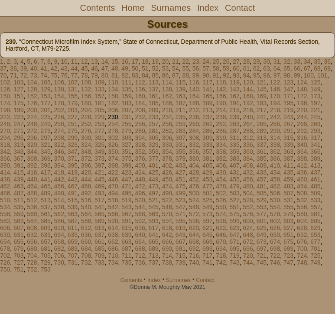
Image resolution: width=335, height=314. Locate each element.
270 (5, 130)
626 (275, 227)
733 (99, 262)
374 (113, 158)
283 (180, 130)
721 (262, 255)
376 (140, 158)
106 (59, 82)
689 (154, 248)
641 (154, 234)
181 (99, 103)
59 (226, 68)
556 (302, 207)
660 (86, 241)
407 (234, 165)
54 (175, 68)
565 (99, 213)
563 (73, 213)
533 (315, 200)
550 (221, 207)
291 (288, 130)
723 (288, 255)
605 (315, 220)
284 (194, 130)
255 (126, 123)
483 (288, 186)
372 (86, 158)
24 (205, 61)
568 (140, 213)
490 (59, 193)
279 (126, 130)
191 (234, 103)
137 (154, 89)
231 (126, 116)
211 (180, 110)
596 (194, 220)
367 (18, 158)
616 (140, 227)
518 (113, 200)
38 (13, 68)
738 (167, 262)
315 (288, 137)
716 (194, 255)
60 (236, 68)
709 (99, 255)
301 (99, 137)
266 (275, 123)
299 (73, 137)
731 (73, 262)
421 (99, 172)
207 (126, 110)
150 (5, 96)
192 (248, 103)
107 (73, 82)
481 (262, 186)
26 (226, 61)
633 (45, 234)
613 (99, 227)
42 (54, 68)
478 (221, 186)
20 (165, 61)
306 (167, 137)
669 (207, 241)
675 (288, 241)
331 (180, 144)
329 (154, 144)
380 (194, 158)
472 (140, 186)
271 (18, 130)
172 (302, 96)
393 (45, 165)
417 (45, 172)
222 (5, 116)
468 (86, 186)
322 (59, 144)
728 (32, 262)
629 (315, 227)
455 (234, 179)
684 (86, 248)
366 (5, 158)
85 (155, 75)
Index (207, 8)
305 (154, 137)
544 (140, 207)
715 (180, 255)
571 (180, 213)
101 (322, 75)
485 (315, 186)
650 (275, 234)
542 (113, 207)
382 (221, 158)
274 (59, 130)
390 (5, 165)
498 (167, 193)
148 (302, 89)
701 (315, 248)
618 (167, 227)
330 (167, 144)
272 (32, 130)
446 (113, 179)
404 (194, 165)
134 (113, 89)
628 (302, 227)
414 (5, 172)
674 (275, 241)
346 (59, 151)
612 (86, 227)
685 (99, 248)
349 (99, 151)
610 (59, 227)
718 (221, 255)
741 (207, 262)
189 (207, 103)
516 (86, 200)
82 (124, 75)
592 (140, 220)
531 (288, 200)
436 (302, 172)
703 (18, 255)
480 (248, 186)
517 (99, 200)
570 (167, 213)
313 (262, 137)
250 (59, 123)
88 (185, 75)
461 (315, 179)
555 (288, 207)
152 (32, 96)
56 (195, 68)
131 (73, 89)
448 (140, 179)
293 (315, 130)
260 (194, 123)
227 (73, 116)
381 (207, 158)
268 (302, 123)
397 (99, 165)
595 (180, 220)
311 (234, 137)
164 (194, 96)
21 (175, 61)
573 (207, 213)
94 (246, 75)
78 (84, 75)
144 (248, 89)
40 (33, 68)
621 (207, 227)
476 (194, 186)
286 (221, 130)
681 (45, 248)
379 (180, 158)
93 (236, 75)
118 (221, 82)
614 (113, 227)
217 (262, 110)
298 (59, 137)
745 (262, 262)
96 (266, 75)
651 (288, 234)
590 (113, 220)
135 (126, 89)
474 (167, 186)
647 (234, 234)
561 (45, 213)
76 (64, 75)
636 (86, 234)
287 (234, 130)
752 (32, 269)
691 (180, 248)
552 (248, 207)
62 (256, 68)
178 (59, 103)
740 (194, 262)
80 (104, 75)
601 (262, 220)
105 (45, 82)
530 (275, 200)
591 (126, 220)
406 (221, 165)
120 (248, 82)
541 (99, 207)
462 (5, 186)
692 (194, 248)
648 (248, 234)
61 (246, 68)
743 (234, 262)
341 (315, 144)
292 (302, 130)
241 (262, 116)
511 (18, 200)
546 (167, 207)
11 (74, 61)
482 (275, 186)
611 (73, 227)
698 (275, 248)
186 (167, 103)
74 (43, 75)
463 (18, 186)
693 (207, 248)
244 (302, 116)
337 (262, 144)
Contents (97, 8)
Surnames (171, 8)
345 (45, 151)
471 (126, 186)
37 (3, 68)
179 (73, 103)
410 (275, 165)
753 (45, 269)
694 (221, 248)
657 (45, 241)
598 (221, 220)
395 (73, 165)
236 (194, 116)
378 (167, 158)
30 (266, 61)
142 (221, 89)
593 (154, 220)
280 (140, 130)
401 (154, 165)
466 (59, 186)
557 (315, 207)
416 (32, 172)
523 (180, 200)
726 (5, 262)
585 (45, 220)
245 (315, 116)
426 (167, 172)
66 (296, 68)
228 (86, 116)
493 (99, 193)
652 (302, 234)
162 (167, 96)
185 (154, 103)
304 (140, 137)
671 (234, 241)
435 (288, 172)
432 (248, 172)
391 (18, 165)
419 (73, 172)
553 (262, 207)
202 (59, 110)
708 (86, 255)
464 (32, 186)
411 (288, 165)
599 (234, 220)
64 (276, 68)
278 (113, 130)
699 (288, 248)
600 (248, 220)
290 (275, 130)
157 (99, 96)
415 (18, 172)
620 (194, 227)
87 (175, 75)
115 (180, 82)
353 (154, 151)
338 (275, 144)
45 (84, 68)
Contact (240, 8)
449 (154, 179)
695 (234, 248)
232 (140, 116)
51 (145, 68)
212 (194, 110)
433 (262, 172)
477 (207, 186)
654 (5, 241)
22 (185, 61)
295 (18, 137)
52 (155, 68)
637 (99, 234)
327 (126, 144)
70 (3, 75)
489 (45, 193)
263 (234, 123)
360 (248, 151)
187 (180, 103)
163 (180, 96)
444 (86, 179)
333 (207, 144)
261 (207, 123)
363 (288, 151)
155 (73, 96)
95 (256, 75)
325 (99, 144)
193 (262, 103)
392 (32, 165)
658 (59, 241)
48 (114, 68)
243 (288, 116)
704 (32, 255)
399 (126, 165)
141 (207, 89)
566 (113, 213)
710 (113, 255)
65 (286, 68)
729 (45, 262)
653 (315, 234)
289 (262, 130)
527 (234, 200)
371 (73, 158)
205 (99, 110)
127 (18, 89)
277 (99, 130)
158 (113, 96)
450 (167, 179)
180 (86, 103)
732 (86, 262)
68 (317, 68)
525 (207, 200)
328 (140, 144)
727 (18, 262)
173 (315, 96)
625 (262, 227)
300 (86, 137)
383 (234, 158)
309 (207, 137)
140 (194, 89)
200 (32, 110)
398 (113, 165)
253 (99, 123)
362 (275, 151)
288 (248, 130)
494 (113, 193)
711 (126, 255)
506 (275, 193)
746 (275, 262)
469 (99, 186)
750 (5, 269)
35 (317, 61)
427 (180, 172)
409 (262, 165)
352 (140, 151)
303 (126, 137)
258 (167, 123)
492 (86, 193)
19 (155, 61)
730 (59, 262)
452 (194, 179)
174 (5, 103)
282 (167, 130)
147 (288, 89)
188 (194, 103)
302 (113, 137)
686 (113, 248)
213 (207, 110)
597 (207, 220)
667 (180, 241)
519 (126, 200)
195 (288, 103)
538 (59, 207)
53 (165, 68)
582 (5, 220)
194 (275, 103)
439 (18, 179)
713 (154, 255)
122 (275, 82)
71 (13, 75)
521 (154, 200)
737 (154, 262)
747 (288, 262)
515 (73, 200)
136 (140, 89)
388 (302, 158)
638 (113, 234)
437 (315, 172)
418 (59, 172)
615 (126, 227)
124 (302, 82)
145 (262, 89)
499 (180, 193)
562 (59, 213)
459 (288, 179)
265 (262, 123)
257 (154, 123)
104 (32, 82)
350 (113, 151)
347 (73, 151)
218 (275, 110)
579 (288, 213)
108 (86, 82)
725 (315, 255)
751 (18, 269)
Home (133, 8)
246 (5, 123)
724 (302, 255)
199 (18, 110)
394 (59, 165)
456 (248, 179)
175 (18, 103)
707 (73, 255)
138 (167, 89)
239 (234, 116)
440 (32, 179)
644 (194, 234)
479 (234, 186)
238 (221, 116)
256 (140, 123)
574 (221, 213)
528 (248, 200)
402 (167, 165)
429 (207, 172)
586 (59, 220)
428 (194, 172)
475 (180, 186)
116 (194, 82)
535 (18, 207)
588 (86, 220)
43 (64, 68)
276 (86, 130)
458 (275, 179)
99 (296, 75)
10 (64, 61)
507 (288, 193)
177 (45, 103)
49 (124, 68)
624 (248, 227)
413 (315, 165)
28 (246, 61)
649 (262, 234)
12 (84, 61)
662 (113, 241)
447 (126, 179)
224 (32, 116)
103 (18, 82)
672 (248, 241)
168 (248, 96)
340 (302, 144)
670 (221, 241)
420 (86, 172)
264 (248, 123)
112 (140, 82)
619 (180, 227)
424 (140, 172)
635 (73, 234)
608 (32, 227)
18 (145, 61)
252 (86, 123)
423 (126, 172)
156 (86, 96)
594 (167, 220)
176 (32, 103)
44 (74, 68)
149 (315, 89)
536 (32, 207)
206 (113, 110)
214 (221, 110)
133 (99, 89)
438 (5, 179)
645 (207, 234)
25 (216, 61)
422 (113, 172)
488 (32, 193)
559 (18, 213)
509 (315, 193)
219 (288, 110)
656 (32, 241)
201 (45, 110)
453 (207, 179)
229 (99, 116)
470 (113, 186)
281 (154, 130)
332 (194, 144)
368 (32, 158)
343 (18, 151)
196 (302, 103)
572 (194, 213)
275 (73, 130)
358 (221, 151)
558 (5, 213)
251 (73, 123)
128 (32, 89)
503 (234, 193)
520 (140, 200)
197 (315, 103)
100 (309, 75)
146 (275, 89)
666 (167, 241)
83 (135, 75)
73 (33, 75)
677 (315, 241)
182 (113, 103)
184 (140, 103)
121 (262, 82)
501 (207, 193)
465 (45, 186)
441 (45, 179)
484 (302, 186)
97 (276, 75)
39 (23, 68)
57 (205, 68)
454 (221, 179)
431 (234, 172)
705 (45, 255)
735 (126, 262)
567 (126, 213)
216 (248, 110)
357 (207, 151)
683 (73, 248)
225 (45, 116)
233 (154, 116)
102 (5, 82)
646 (221, 234)
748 (302, 262)
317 (315, 137)
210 (167, 110)
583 (18, 220)
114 (167, 82)
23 (195, 61)
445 (99, 179)
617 (154, 227)
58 (216, 68)
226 (59, 116)
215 (234, 110)
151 (18, 96)
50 (135, 68)
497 (154, 193)
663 (126, 241)
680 (32, 248)
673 (262, 241)
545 (154, 207)
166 (221, 96)
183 (126, 103)
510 (5, 200)
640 (140, 234)
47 (104, 68)
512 (32, 200)
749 (315, 262)
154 (59, 96)
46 (94, 68)
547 (180, 207)
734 (113, 262)
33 (296, 61)
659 (73, 241)
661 (99, 241)
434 (275, 172)
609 (45, 227)
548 (194, 207)
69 (327, 68)
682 (59, 248)
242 (275, 116)
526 (221, 200)
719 (234, 255)
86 (165, 75)
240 (248, 116)
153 (45, 96)
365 (315, 151)
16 (124, 61)
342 (5, 151)
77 (74, 75)
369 (45, 158)
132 (86, 89)
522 (167, 200)
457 (262, 179)
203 (73, 110)
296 (32, 137)
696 (248, 248)
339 (288, 144)
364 (302, 151)
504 (248, 193)
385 (262, 158)
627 (288, 227)
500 (194, 193)
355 (180, 151)
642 (167, 234)
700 (302, 248)
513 (45, 200)
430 (221, 172)
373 (99, 158)
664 (140, 241)
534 (5, 207)
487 (18, 193)
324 (86, 144)
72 (23, 75)
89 (195, 75)
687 (126, 248)
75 (54, 75)
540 (86, 207)
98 (286, 75)
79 (94, 75)
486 (5, 193)
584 (32, 220)
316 (302, 137)
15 (114, 61)
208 (140, 110)
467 (73, 186)
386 (275, 158)
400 (140, 165)
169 (262, 96)
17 (135, 61)
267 (288, 123)
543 (126, 207)
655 (18, 241)
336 (248, 144)
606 (5, 227)
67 (307, 68)
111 (126, 82)
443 (73, 179)
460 (302, 179)
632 (32, 234)
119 (234, 82)
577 (262, 213)
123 (288, 82)
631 (18, 234)
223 (18, 116)
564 (86, 213)
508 (302, 193)
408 (248, 165)
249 (45, 123)
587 (73, 220)
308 (194, 137)
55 (185, 68)
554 (275, 207)
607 (18, 227)
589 (99, 220)
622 (221, 227)
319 (18, 144)
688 (140, 248)
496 (140, 193)
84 (145, 75)
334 (221, 144)
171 (288, 96)
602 (275, 220)
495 (126, 193)
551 (234, 207)
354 (167, 151)
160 (140, 96)
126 (5, 89)
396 (86, 165)
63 (266, 68)
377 (154, 158)
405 (207, 165)
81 (114, 75)
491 (73, 193)
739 (180, 262)
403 (180, 165)
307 (180, 137)
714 (167, 255)
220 (302, 110)
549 (207, 207)
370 (59, 158)
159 (126, 96)
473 (154, 186)
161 (154, 96)
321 (45, 144)
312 (248, 137)
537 (45, 207)
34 (307, 61)
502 (221, 193)
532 (302, 200)
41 (43, 68)
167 (234, 96)
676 (302, 241)
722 (275, 255)
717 (207, 255)
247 (18, 123)
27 (236, 61)
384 (248, 158)
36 (327, 61)
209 (154, 110)
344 (32, 151)
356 (194, 151)
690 (167, 248)
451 (180, 179)
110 (113, 82)
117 (207, 82)
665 (154, 241)
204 (86, 110)
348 (86, 151)
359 (234, 151)
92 (226, 75)
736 (140, 262)
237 (207, 116)
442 (59, 179)
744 (248, 262)
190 (221, 103)
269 (315, 123)
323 (73, 144)
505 (262, 193)
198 (5, 110)
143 (234, 89)
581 (315, 213)
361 (262, 151)
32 (286, 61)
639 (126, 234)
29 (256, 61)
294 (5, 137)
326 (113, 144)
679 (18, 248)
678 (5, 248)
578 (275, 213)
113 (154, 82)
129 (45, 89)
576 (248, 213)
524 (194, 200)
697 (262, 248)
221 (315, 110)
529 (262, 200)
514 (59, 200)
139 (180, 89)
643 (180, 234)
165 (207, 96)
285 (207, 130)
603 (288, 220)
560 (32, 213)
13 (94, 61)
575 (234, 213)
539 (73, 207)
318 (5, 144)
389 (315, 158)
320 (32, 144)
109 (99, 82)
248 (32, 123)
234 (167, 116)
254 (113, 123)
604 (302, 220)
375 (126, 158)
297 (45, 137)
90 (205, 75)
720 (248, 255)
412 (302, 165)
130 (59, 89)
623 (234, 227)
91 (216, 75)
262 (221, 123)
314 (275, 137)
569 (154, 213)
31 (276, 61)
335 (234, 144)
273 (45, 130)
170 (275, 96)
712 (140, 255)
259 (180, 123)
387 (288, 158)
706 (59, 255)
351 (126, 151)
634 (59, 234)
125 (315, 82)
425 (154, 172)
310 (221, 137)
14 (104, 61)
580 (302, 213)
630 (5, 234)
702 (5, 255)
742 (221, 262)
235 (180, 116)
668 (194, 241)
